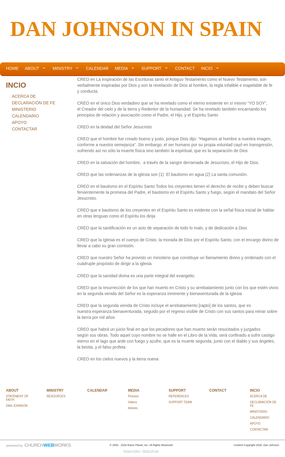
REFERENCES (179, 396)
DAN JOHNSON (17, 405)
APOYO (19, 122)
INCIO (207, 68)
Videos (132, 402)
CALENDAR (97, 68)
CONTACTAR (24, 129)
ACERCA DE (24, 96)
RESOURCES (56, 396)
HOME (12, 68)
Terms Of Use (150, 451)
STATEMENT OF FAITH (17, 398)
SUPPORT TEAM (180, 402)
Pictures (133, 396)
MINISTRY (62, 68)
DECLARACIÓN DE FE (33, 102)
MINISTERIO (24, 109)
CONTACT (185, 68)
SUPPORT (151, 68)
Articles (133, 408)
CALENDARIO (25, 116)
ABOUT (32, 68)
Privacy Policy (132, 451)
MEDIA (121, 68)
